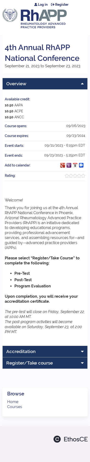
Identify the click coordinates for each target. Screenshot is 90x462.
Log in (43, 4)
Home (12, 401)
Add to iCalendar (75, 165)
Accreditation (21, 351)
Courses (14, 407)
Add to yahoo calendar (68, 165)
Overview (16, 83)
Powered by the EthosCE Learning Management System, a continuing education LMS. (71, 439)
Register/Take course (29, 362)
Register (61, 4)
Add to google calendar (62, 165)
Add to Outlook (81, 165)
